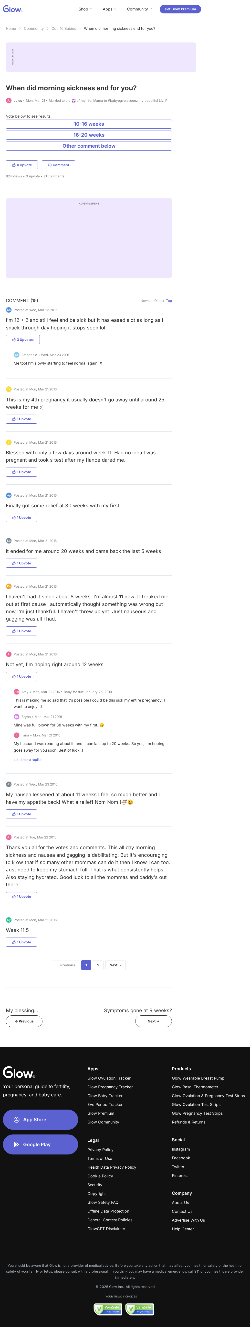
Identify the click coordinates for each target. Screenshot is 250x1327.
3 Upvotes (23, 339)
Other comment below (88, 146)
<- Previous (24, 1021)
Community (34, 28)
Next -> (153, 1021)
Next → (116, 965)
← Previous (65, 965)
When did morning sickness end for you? (119, 28)
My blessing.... (23, 1010)
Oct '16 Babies (64, 28)
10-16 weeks (89, 124)
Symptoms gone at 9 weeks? (138, 1010)
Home (11, 28)
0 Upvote (22, 165)
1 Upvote (21, 419)
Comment (58, 165)
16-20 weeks (88, 135)
